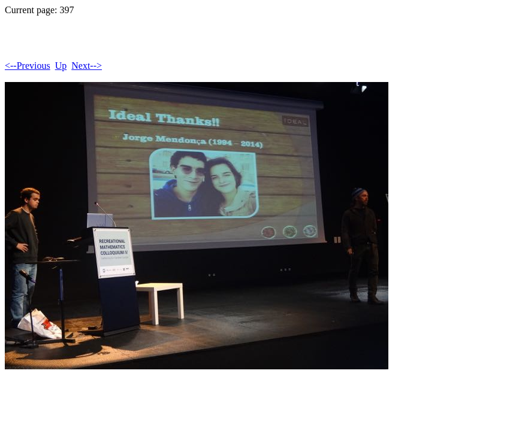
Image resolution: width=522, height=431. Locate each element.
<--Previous (27, 65)
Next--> (86, 65)
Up (61, 65)
